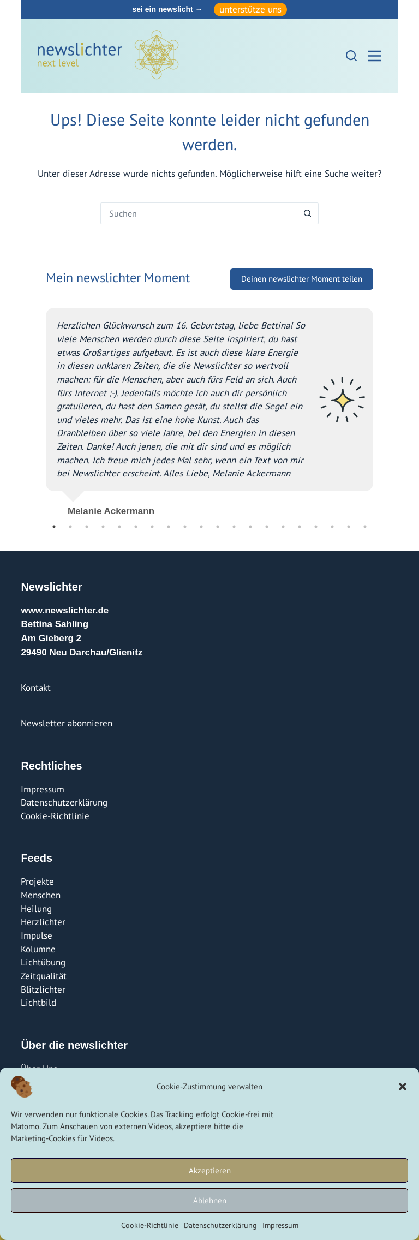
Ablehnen (209, 1200)
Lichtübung (43, 962)
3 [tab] (86, 526)
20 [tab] (365, 526)
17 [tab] (315, 526)
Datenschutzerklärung (220, 1225)
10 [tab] (201, 526)
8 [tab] (168, 526)
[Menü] (374, 56)
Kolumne (38, 949)
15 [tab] (283, 526)
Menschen (41, 895)
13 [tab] (250, 526)
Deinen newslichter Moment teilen (301, 278)
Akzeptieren (210, 1170)
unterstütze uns (250, 9)
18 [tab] (332, 526)
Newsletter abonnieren (66, 723)
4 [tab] (103, 526)
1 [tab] (54, 526)
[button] (402, 1086)
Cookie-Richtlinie (149, 1225)
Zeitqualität (44, 976)
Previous (37, 407)
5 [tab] (119, 526)
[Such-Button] (308, 213)
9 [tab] (184, 526)
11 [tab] (217, 526)
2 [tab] (70, 526)
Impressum (280, 1225)
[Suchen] (351, 55)
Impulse (36, 935)
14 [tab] (266, 526)
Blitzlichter (43, 989)
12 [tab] (234, 526)
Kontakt (36, 688)
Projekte (37, 881)
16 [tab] (299, 526)
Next (381, 407)
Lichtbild (38, 1003)
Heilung (36, 909)
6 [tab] (135, 526)
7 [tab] (152, 526)
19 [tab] (348, 526)
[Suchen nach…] (198, 213)
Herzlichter (43, 922)
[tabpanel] (209, 407)
